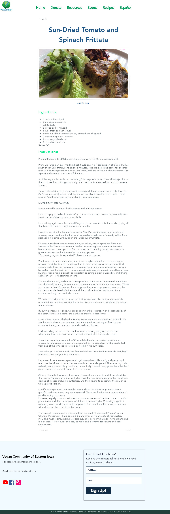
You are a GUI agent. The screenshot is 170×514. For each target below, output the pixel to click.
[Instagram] (18, 482)
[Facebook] (11, 482)
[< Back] (49, 18)
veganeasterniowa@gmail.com (22, 471)
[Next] (123, 430)
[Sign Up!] (98, 490)
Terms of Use (114, 511)
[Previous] (49, 430)
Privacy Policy (126, 511)
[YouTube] (5, 482)
